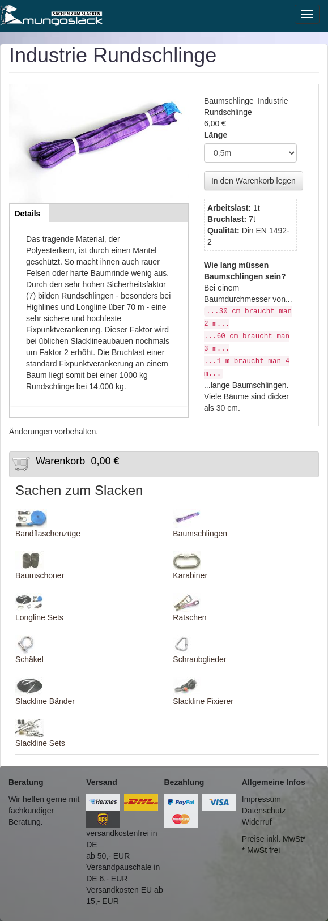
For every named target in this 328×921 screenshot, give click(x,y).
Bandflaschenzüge (47, 533)
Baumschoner (39, 575)
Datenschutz (264, 810)
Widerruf (257, 821)
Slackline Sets (40, 743)
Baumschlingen (200, 533)
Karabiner (190, 575)
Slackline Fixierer (203, 701)
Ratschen (189, 617)
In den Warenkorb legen (253, 180)
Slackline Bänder (45, 701)
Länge (215, 134)
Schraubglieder (199, 659)
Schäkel (29, 659)
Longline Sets (39, 617)
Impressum (261, 799)
